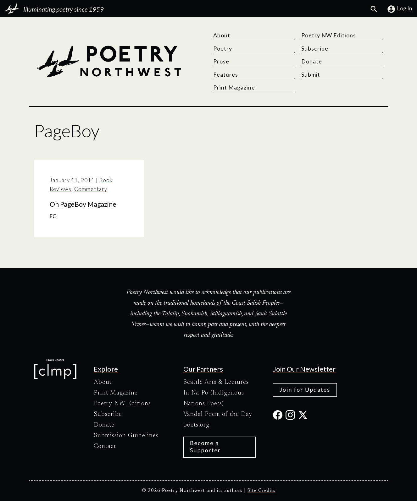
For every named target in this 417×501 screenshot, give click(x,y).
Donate (311, 61)
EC (53, 216)
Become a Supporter (205, 446)
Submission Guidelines (126, 436)
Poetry (222, 48)
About (221, 35)
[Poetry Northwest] (108, 61)
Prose (221, 61)
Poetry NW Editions (328, 35)
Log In (399, 9)
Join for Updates (305, 389)
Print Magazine (234, 87)
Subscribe (314, 48)
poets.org (196, 425)
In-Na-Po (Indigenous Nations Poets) (213, 398)
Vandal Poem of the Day (217, 414)
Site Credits (261, 490)
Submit (310, 74)
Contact (105, 446)
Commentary (90, 189)
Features (225, 74)
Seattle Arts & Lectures (216, 382)
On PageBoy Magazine (83, 204)
